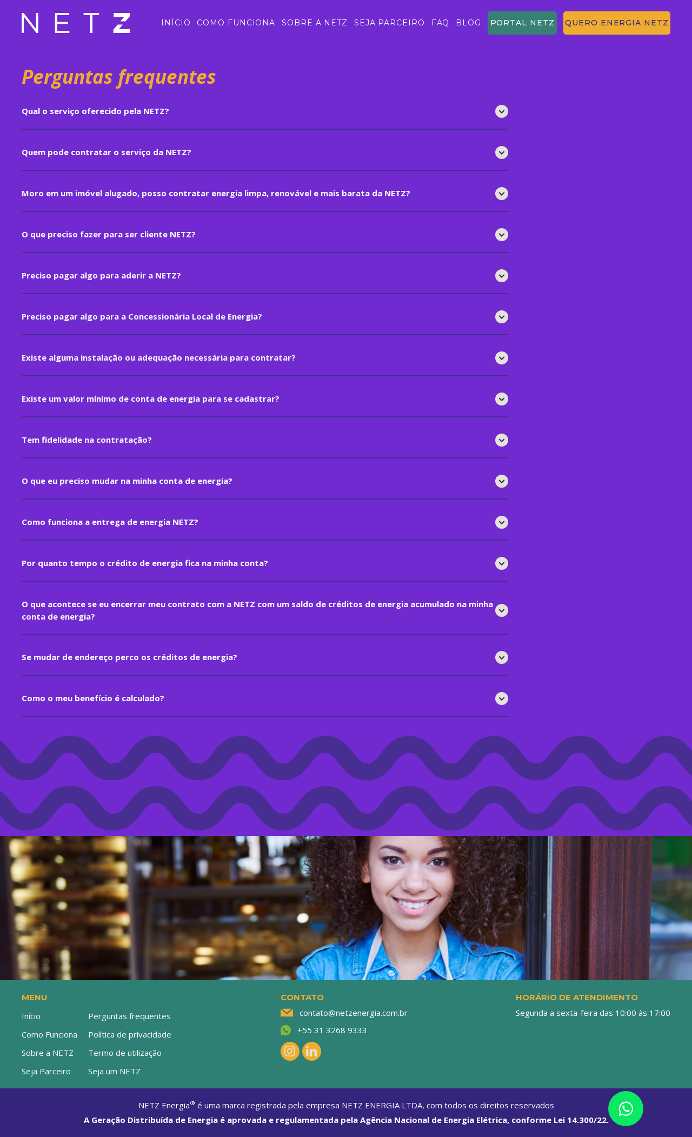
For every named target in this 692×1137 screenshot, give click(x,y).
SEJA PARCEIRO (389, 23)
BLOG (468, 23)
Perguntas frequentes (129, 1015)
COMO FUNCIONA (236, 23)
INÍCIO (175, 23)
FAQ (440, 23)
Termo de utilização (125, 1052)
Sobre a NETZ (48, 1052)
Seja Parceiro (46, 1071)
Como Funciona (49, 1034)
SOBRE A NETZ (315, 23)
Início (31, 1015)
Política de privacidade (129, 1034)
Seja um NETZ (114, 1071)
